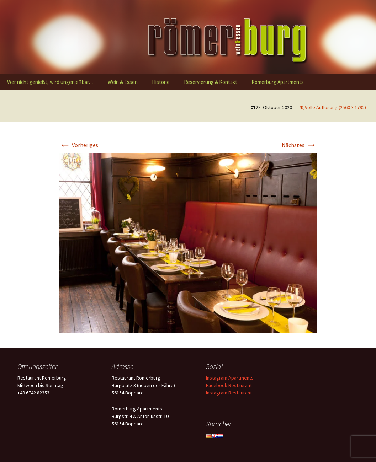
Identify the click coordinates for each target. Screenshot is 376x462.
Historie (161, 82)
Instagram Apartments (230, 378)
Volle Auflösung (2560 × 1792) (335, 107)
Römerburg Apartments (277, 82)
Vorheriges (78, 145)
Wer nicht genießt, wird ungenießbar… (50, 82)
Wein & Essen (123, 82)
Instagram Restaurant (229, 393)
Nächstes (299, 145)
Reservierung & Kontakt (210, 82)
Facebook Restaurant (229, 385)
